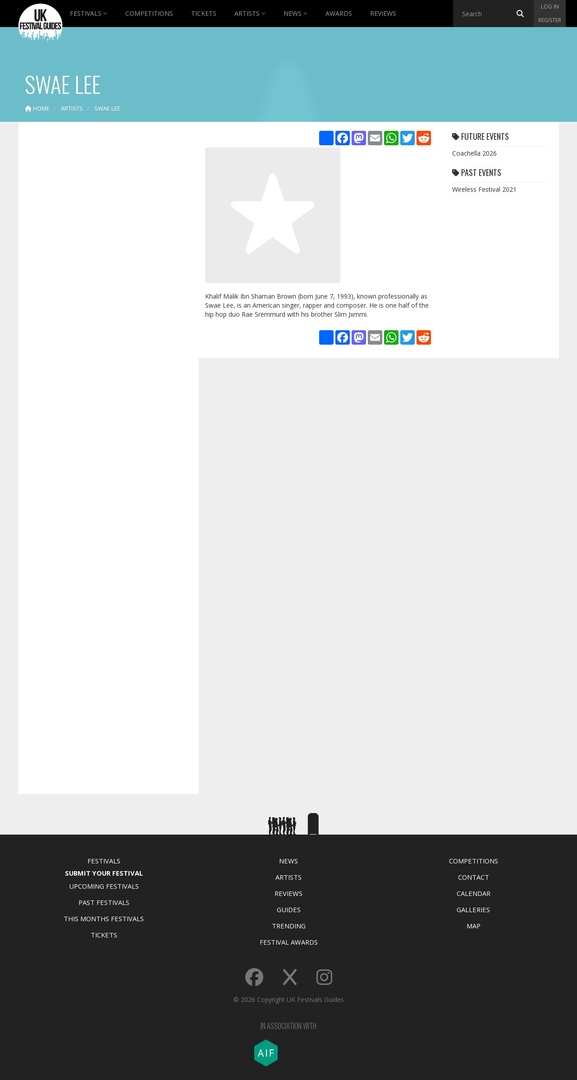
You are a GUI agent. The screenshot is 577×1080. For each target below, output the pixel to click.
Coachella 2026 (474, 153)
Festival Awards (289, 941)
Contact (473, 877)
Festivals (88, 13)
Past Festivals (103, 902)
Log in (550, 6)
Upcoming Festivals (104, 886)
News (295, 13)
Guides (289, 909)
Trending (289, 925)
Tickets (203, 13)
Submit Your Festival (104, 872)
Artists (250, 13)
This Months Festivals (104, 918)
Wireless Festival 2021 (484, 189)
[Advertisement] (101, 270)
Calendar (473, 893)
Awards (338, 13)
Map (474, 925)
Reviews (383, 13)
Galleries (473, 909)
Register (549, 20)
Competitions (149, 13)
